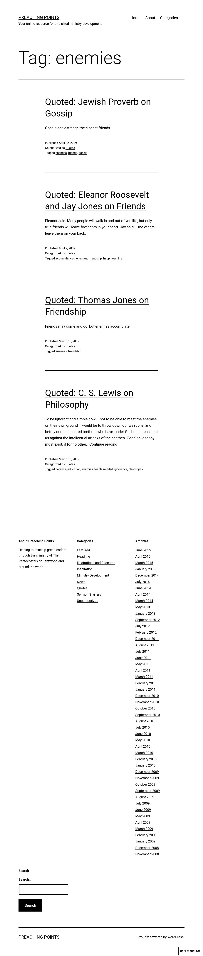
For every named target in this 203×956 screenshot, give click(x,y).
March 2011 (144, 677)
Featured (83, 550)
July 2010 (142, 727)
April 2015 (142, 556)
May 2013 (142, 607)
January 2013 (145, 613)
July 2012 (142, 626)
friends (72, 153)
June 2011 (143, 658)
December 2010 (147, 696)
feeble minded (103, 469)
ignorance (120, 469)
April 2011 (142, 670)
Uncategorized (87, 601)
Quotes (70, 148)
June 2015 (143, 550)
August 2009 (144, 797)
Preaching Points (39, 17)
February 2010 (146, 759)
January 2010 (145, 765)
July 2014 (142, 582)
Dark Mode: (190, 951)
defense (61, 469)
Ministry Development (93, 575)
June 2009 (143, 810)
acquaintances (65, 258)
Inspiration (85, 569)
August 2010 (144, 721)
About (150, 18)
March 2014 (144, 601)
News (81, 582)
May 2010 (142, 740)
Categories (169, 18)
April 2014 (142, 594)
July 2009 (142, 803)
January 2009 (145, 841)
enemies (61, 153)
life (120, 258)
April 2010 (142, 746)
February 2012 (146, 632)
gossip (83, 153)
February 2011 (146, 683)
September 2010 (147, 715)
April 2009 (142, 822)
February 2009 (146, 835)
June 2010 (143, 734)
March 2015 (144, 563)
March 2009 (144, 829)
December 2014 (147, 575)
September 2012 (147, 620)
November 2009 (147, 778)
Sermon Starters (89, 594)
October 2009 (145, 784)
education (73, 469)
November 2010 (147, 702)
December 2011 (147, 639)
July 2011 (142, 651)
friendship (95, 258)
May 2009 (142, 816)
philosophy (136, 469)
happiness (110, 258)
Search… (25, 879)
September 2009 (147, 791)
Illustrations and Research (96, 563)
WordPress (175, 937)
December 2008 (147, 848)
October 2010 (145, 708)
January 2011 (145, 689)
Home (135, 18)
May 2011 (142, 664)
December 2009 (147, 772)
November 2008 (147, 854)
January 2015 (145, 569)
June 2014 (143, 588)
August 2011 (144, 645)
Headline (83, 556)
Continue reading (103, 444)
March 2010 (144, 753)
